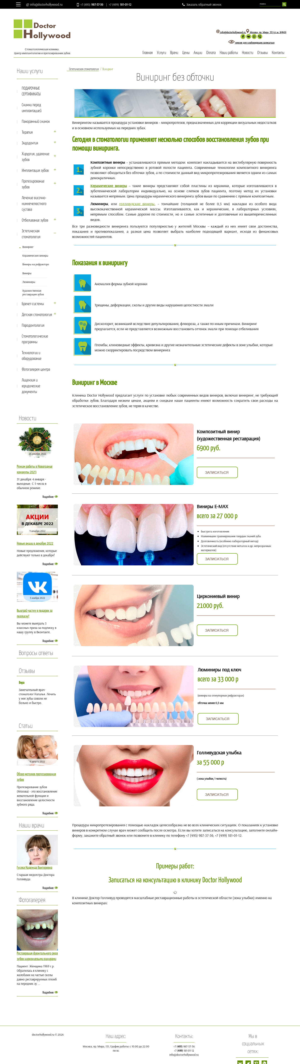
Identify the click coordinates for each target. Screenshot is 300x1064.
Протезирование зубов (39, 184)
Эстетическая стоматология (39, 234)
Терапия (39, 132)
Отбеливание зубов (39, 220)
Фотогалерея (32, 900)
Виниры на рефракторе (35, 264)
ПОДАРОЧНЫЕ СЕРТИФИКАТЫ (31, 91)
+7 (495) (91, 4)
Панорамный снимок (36, 122)
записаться (268, 42)
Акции (198, 53)
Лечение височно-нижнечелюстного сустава (34, 204)
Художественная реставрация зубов (33, 292)
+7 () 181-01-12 (184, 1050)
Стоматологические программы (35, 339)
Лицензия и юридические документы (31, 386)
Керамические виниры (35, 255)
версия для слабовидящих (245, 42)
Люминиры (28, 282)
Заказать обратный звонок (203, 4)
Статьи (26, 726)
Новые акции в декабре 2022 (35, 543)
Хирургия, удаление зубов (39, 157)
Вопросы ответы (36, 653)
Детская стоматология (39, 315)
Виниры (27, 273)
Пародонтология (33, 325)
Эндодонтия (39, 143)
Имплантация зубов (39, 171)
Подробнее (48, 496)
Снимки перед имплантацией (31, 108)
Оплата (211, 53)
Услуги (161, 53)
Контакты (278, 53)
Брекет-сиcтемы (39, 304)
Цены (185, 53)
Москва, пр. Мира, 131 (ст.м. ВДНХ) (266, 32)
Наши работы (229, 53)
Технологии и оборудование (31, 356)
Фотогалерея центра (36, 369)
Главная (147, 53)
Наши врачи (31, 826)
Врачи (174, 53)
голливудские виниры (137, 203)
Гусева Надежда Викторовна (34, 868)
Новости (247, 53)
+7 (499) (120, 4)
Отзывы (262, 53)
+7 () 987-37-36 (184, 1046)
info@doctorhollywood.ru (46, 4)
